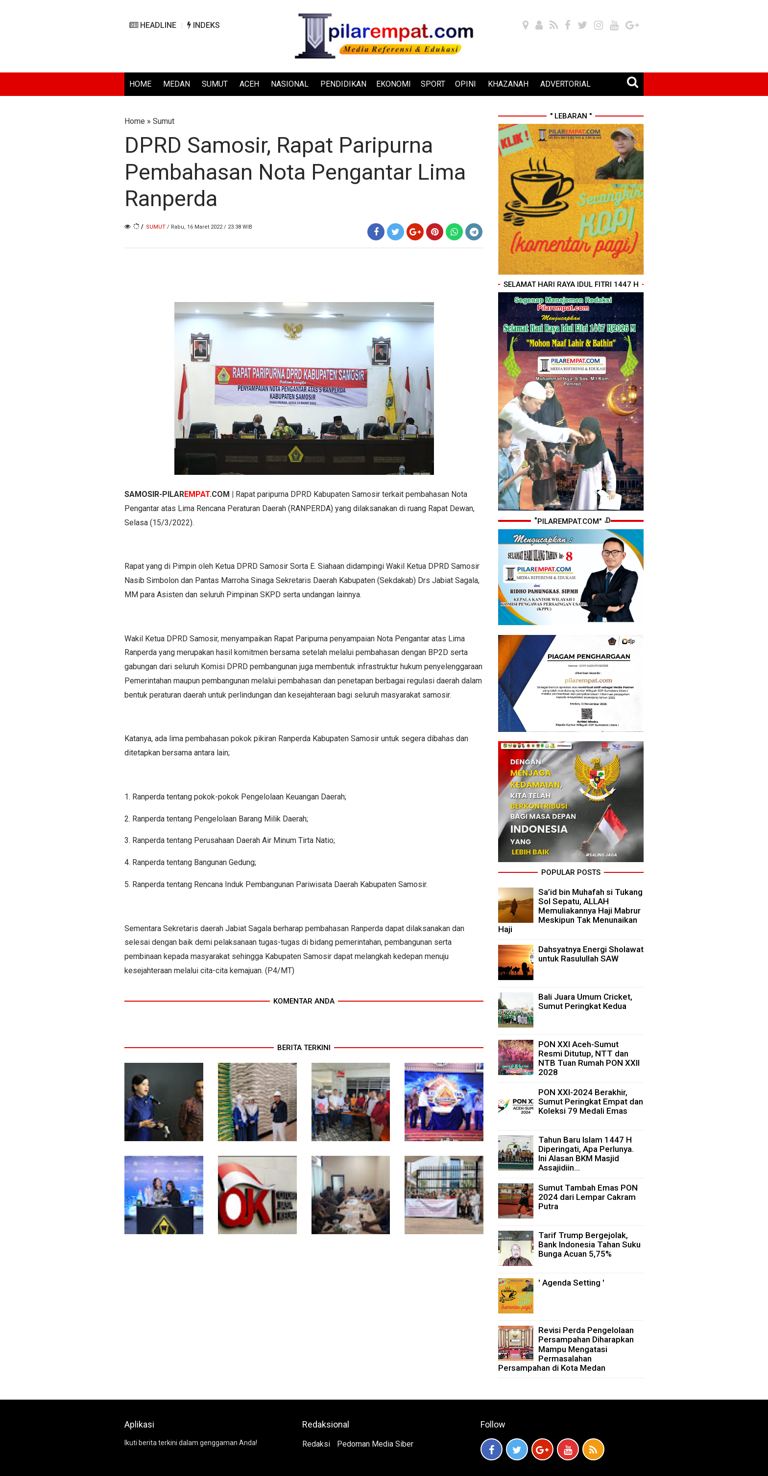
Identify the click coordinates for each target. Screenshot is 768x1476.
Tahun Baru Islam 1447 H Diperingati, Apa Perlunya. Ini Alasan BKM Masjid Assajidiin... (586, 1154)
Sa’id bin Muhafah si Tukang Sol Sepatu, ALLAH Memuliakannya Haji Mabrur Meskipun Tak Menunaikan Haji (570, 911)
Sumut (163, 121)
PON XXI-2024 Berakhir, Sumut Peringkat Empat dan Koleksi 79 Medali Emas (590, 1101)
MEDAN (176, 84)
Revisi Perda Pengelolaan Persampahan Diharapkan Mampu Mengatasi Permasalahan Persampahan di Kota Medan (566, 1349)
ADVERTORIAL (565, 84)
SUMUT (215, 84)
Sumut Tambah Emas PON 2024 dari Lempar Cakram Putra (588, 1197)
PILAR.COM (196, 494)
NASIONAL (290, 84)
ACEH (249, 84)
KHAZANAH (508, 84)
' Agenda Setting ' (571, 1283)
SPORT (433, 84)
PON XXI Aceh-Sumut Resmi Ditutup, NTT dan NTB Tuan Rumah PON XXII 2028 (589, 1058)
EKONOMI (393, 84)
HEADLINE (152, 25)
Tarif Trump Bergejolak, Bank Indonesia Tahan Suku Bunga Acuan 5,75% (589, 1244)
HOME (140, 84)
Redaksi (316, 1444)
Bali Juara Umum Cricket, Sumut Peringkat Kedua (585, 1001)
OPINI (465, 84)
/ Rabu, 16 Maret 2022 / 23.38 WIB (209, 227)
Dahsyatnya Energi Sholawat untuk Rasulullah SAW (591, 953)
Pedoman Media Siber (375, 1444)
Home (134, 121)
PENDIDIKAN (343, 84)
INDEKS (203, 25)
